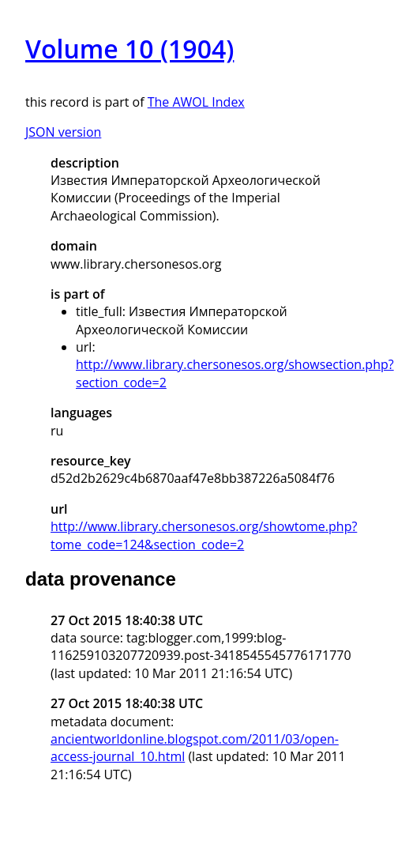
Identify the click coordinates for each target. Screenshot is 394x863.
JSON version (63, 132)
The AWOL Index (196, 102)
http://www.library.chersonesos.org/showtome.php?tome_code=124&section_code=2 (204, 535)
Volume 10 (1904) (129, 49)
